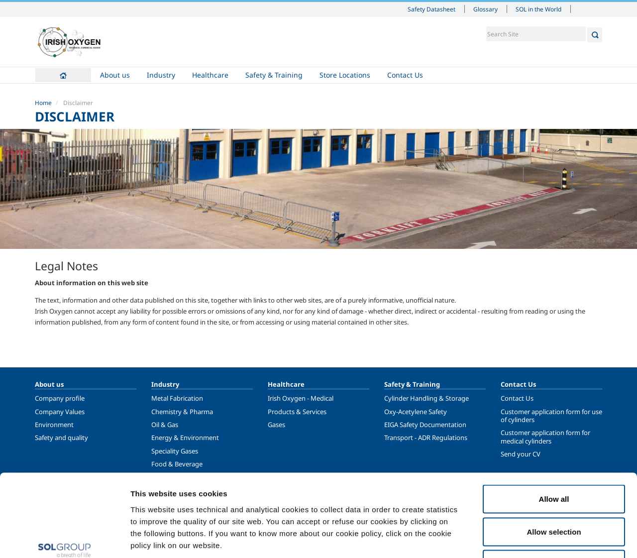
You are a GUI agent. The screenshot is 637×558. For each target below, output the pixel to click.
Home (63, 75)
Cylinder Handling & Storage (426, 398)
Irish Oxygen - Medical (300, 398)
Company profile (60, 398)
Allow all (554, 427)
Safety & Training (274, 75)
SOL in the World (538, 9)
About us (115, 75)
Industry (161, 75)
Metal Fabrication (177, 398)
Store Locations (344, 75)
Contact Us (405, 75)
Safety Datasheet (431, 9)
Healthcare (210, 75)
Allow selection (554, 460)
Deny (554, 492)
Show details (517, 538)
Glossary (485, 9)
